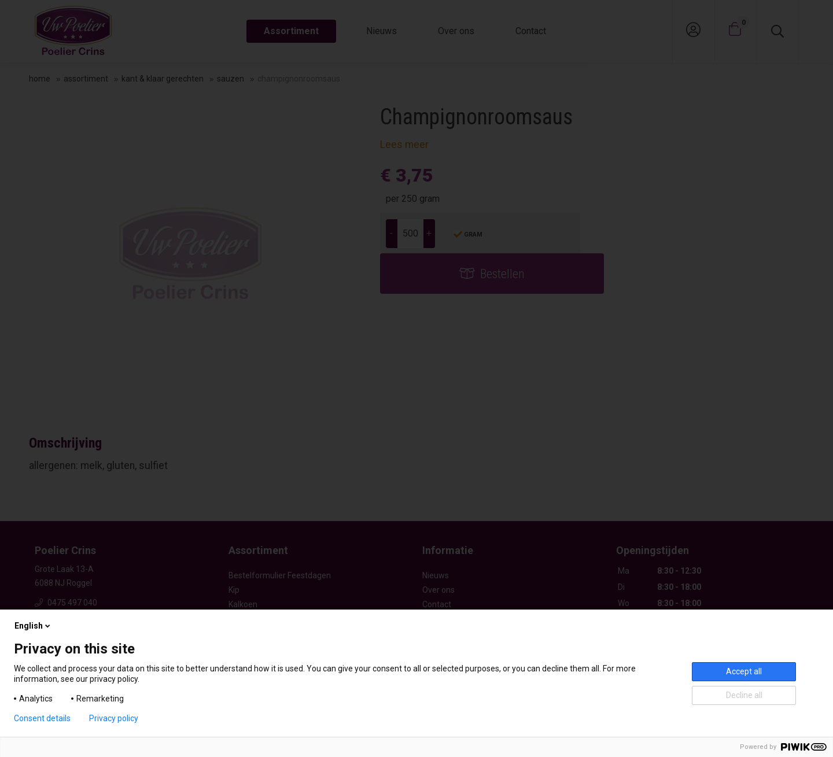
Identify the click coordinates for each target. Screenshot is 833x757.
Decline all (744, 695)
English (33, 625)
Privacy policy (113, 718)
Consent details (42, 718)
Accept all (744, 671)
